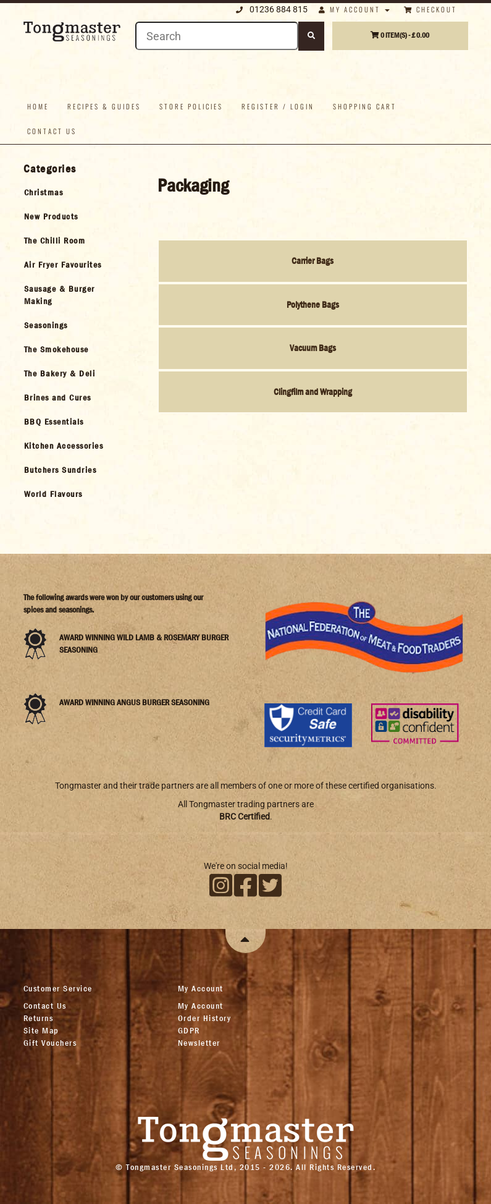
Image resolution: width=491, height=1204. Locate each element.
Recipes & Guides (104, 106)
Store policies (191, 106)
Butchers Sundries (60, 469)
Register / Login (277, 106)
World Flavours (53, 493)
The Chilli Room (55, 240)
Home (38, 106)
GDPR (189, 1030)
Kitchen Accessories (64, 445)
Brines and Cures (57, 397)
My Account (201, 1005)
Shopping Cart (365, 106)
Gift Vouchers (50, 1042)
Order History (205, 1018)
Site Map (41, 1030)
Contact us (52, 131)
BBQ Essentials (54, 421)
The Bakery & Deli (60, 373)
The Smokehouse (56, 349)
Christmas (44, 192)
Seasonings (46, 325)
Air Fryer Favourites (63, 264)
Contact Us (45, 1005)
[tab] (70, 192)
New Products (51, 216)
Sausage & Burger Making (59, 295)
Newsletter (199, 1042)
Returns (38, 1018)
